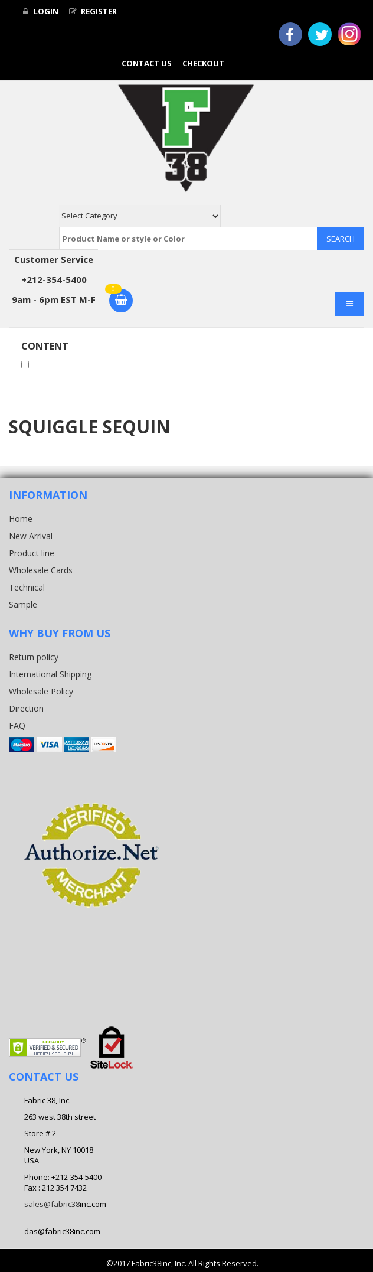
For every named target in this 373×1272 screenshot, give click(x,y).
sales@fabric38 (52, 1204)
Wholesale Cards (41, 570)
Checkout (203, 63)
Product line (31, 553)
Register (93, 11)
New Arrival (31, 536)
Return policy (33, 657)
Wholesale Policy (41, 691)
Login (40, 11)
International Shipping (50, 674)
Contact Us (147, 63)
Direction (26, 708)
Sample (23, 604)
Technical (27, 587)
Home (20, 518)
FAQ (17, 725)
